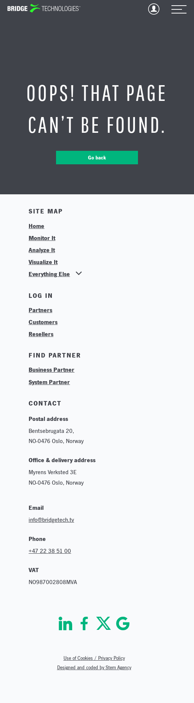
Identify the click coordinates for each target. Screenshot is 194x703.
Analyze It (42, 250)
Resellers (41, 334)
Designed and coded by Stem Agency (94, 667)
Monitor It (42, 238)
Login (153, 9)
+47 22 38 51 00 (50, 550)
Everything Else (49, 274)
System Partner (49, 382)
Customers (43, 322)
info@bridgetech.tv (51, 519)
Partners (40, 310)
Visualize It (43, 262)
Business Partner (51, 369)
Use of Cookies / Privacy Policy (94, 658)
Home (36, 226)
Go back (97, 158)
